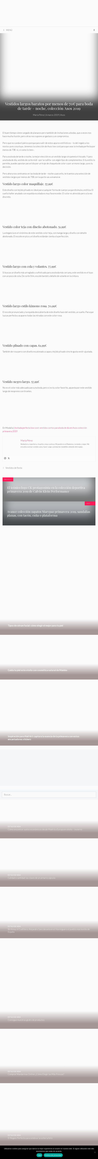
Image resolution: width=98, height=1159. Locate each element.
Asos (62, 115)
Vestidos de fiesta (13, 467)
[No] (95, 1152)
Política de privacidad (53, 1155)
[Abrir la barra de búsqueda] (94, 30)
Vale (39, 1155)
